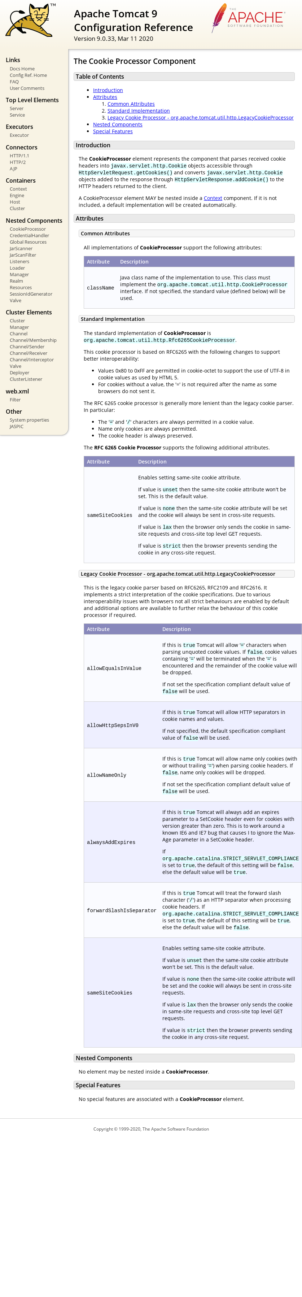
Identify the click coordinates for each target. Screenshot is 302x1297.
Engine (17, 195)
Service (17, 115)
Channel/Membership (33, 340)
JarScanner (21, 248)
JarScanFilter (23, 255)
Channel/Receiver (28, 353)
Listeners (19, 261)
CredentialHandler (29, 235)
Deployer (19, 372)
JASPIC (16, 426)
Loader (17, 268)
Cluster (17, 208)
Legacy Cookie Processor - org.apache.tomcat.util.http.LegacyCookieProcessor (201, 117)
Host (15, 202)
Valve (15, 300)
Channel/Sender (27, 346)
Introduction (108, 90)
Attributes (105, 96)
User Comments (27, 88)
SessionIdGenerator (31, 294)
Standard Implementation (139, 110)
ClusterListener (26, 379)
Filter (15, 399)
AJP (13, 168)
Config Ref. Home (28, 75)
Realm (16, 281)
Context (18, 189)
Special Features (113, 131)
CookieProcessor (28, 229)
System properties (29, 420)
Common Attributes (131, 103)
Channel (18, 333)
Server (16, 108)
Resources (21, 287)
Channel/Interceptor (32, 359)
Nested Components (118, 124)
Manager (19, 274)
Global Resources (28, 242)
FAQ (14, 81)
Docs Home (22, 68)
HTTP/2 (18, 162)
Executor (19, 135)
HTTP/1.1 (19, 155)
